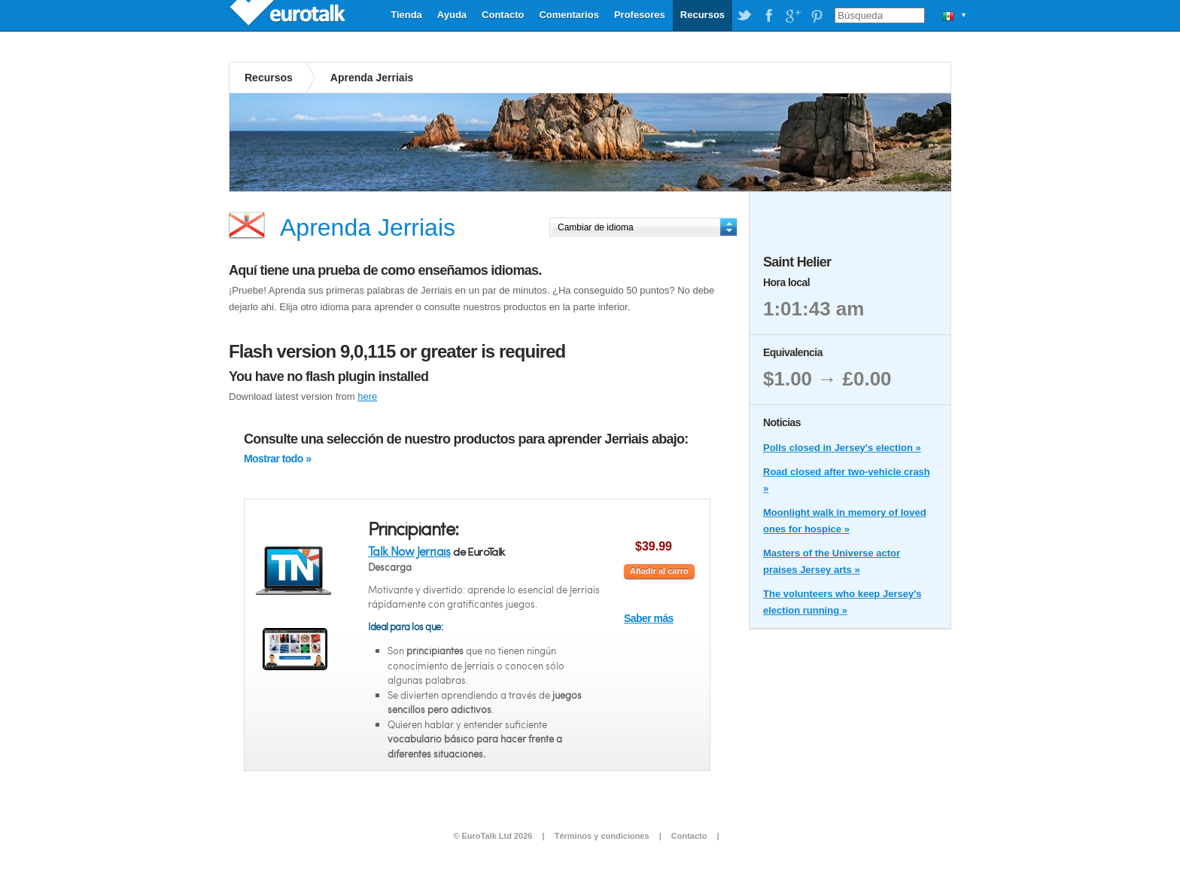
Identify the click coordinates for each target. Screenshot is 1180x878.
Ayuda (452, 14)
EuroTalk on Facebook (768, 16)
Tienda (406, 14)
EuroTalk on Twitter (744, 16)
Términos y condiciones (602, 835)
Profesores (639, 14)
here (367, 396)
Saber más (649, 618)
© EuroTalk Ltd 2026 (492, 835)
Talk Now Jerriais (409, 551)
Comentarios (568, 14)
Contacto (503, 14)
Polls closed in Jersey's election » (842, 447)
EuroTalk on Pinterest (816, 16)
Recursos (702, 14)
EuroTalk (289, 15)
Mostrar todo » (277, 459)
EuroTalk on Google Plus (792, 16)
